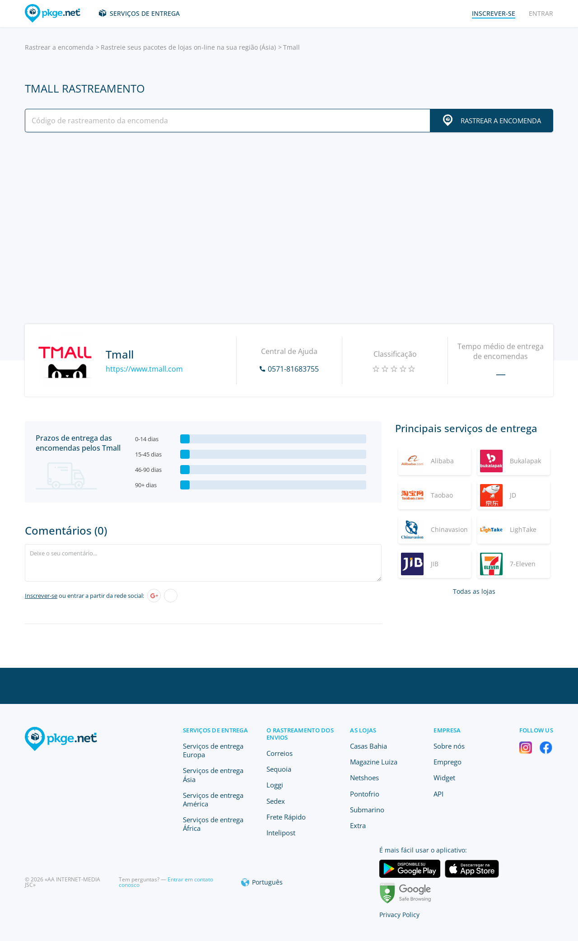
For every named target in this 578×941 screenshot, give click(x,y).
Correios (279, 753)
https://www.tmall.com (144, 368)
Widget (444, 777)
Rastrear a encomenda (59, 47)
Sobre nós (449, 745)
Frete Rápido (286, 816)
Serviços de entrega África (213, 824)
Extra (358, 825)
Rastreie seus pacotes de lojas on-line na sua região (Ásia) (188, 47)
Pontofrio (364, 793)
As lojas (363, 730)
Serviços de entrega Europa (213, 750)
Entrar (541, 13)
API (438, 793)
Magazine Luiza (373, 761)
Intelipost (280, 832)
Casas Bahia (368, 745)
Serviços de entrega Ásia (213, 774)
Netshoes (364, 777)
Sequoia (278, 768)
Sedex (275, 801)
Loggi (274, 784)
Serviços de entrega (145, 13)
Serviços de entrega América (213, 799)
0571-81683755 (293, 369)
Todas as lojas (474, 591)
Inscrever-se (41, 596)
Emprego (447, 761)
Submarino (367, 809)
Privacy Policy (399, 914)
